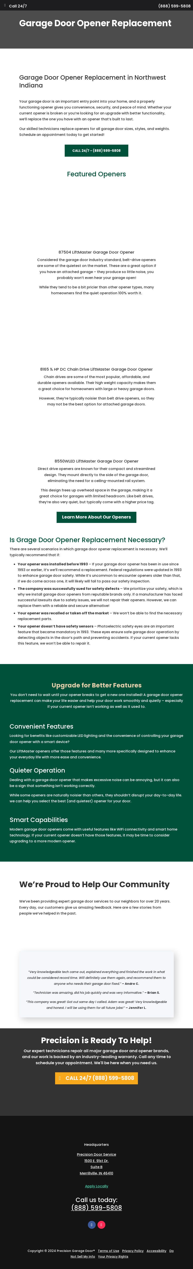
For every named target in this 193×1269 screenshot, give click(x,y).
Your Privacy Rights (113, 1256)
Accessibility (156, 1251)
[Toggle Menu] (5, 5)
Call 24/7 (18, 6)
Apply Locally (96, 1186)
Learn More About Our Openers (96, 517)
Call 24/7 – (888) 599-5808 (96, 150)
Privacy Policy (133, 1251)
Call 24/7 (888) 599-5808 (100, 1078)
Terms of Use (108, 1251)
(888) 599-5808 (174, 6)
